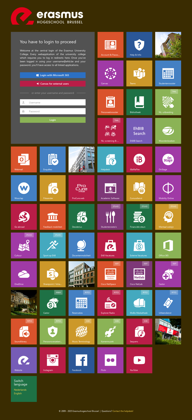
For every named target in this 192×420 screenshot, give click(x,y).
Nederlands (20, 389)
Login (52, 120)
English (18, 393)
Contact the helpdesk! (123, 410)
